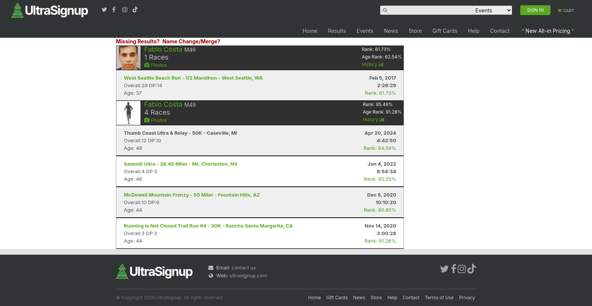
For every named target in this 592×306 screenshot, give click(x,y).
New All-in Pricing (548, 31)
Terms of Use (439, 297)
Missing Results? (138, 41)
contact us (243, 267)
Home (309, 31)
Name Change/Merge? (191, 41)
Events (365, 31)
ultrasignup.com (248, 275)
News (391, 31)
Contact (500, 31)
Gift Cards (444, 31)
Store (415, 31)
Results (337, 31)
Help (474, 31)
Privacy (467, 297)
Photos (155, 65)
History (373, 64)
